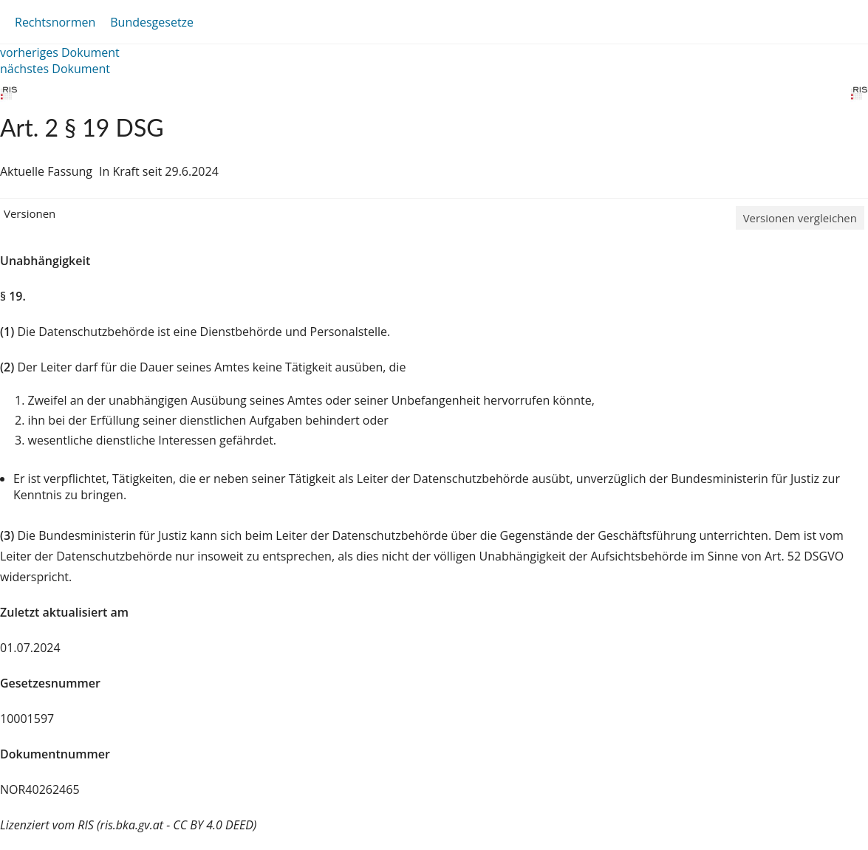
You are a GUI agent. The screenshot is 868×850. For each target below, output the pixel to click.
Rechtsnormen (55, 22)
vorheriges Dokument (60, 52)
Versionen (29, 213)
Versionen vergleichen (800, 217)
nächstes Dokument (55, 69)
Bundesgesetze (152, 22)
